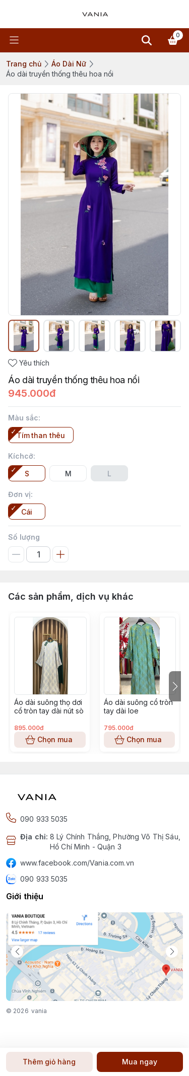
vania (39, 1011)
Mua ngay (140, 1062)
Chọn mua (50, 740)
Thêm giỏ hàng (49, 1062)
